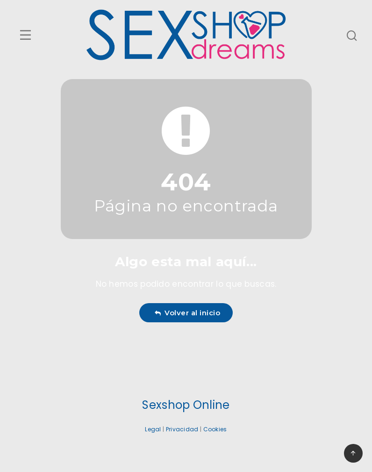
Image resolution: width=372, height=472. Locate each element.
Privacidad (182, 429)
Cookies (215, 429)
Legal (153, 429)
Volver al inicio (187, 312)
